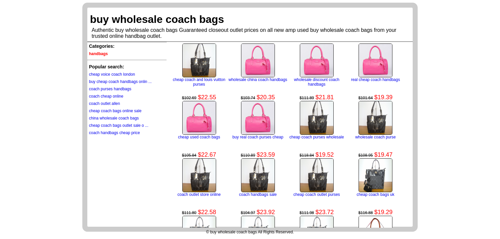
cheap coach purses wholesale (317, 137)
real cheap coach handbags (375, 79)
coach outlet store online (199, 194)
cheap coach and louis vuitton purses (199, 82)
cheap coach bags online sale (115, 111)
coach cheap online (106, 96)
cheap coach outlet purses (316, 194)
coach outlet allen (104, 103)
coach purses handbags (110, 89)
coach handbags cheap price (114, 132)
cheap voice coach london (112, 74)
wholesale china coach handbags (257, 79)
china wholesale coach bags (114, 118)
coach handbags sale (258, 194)
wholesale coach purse (375, 137)
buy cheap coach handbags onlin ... (120, 81)
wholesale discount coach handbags (316, 82)
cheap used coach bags (199, 137)
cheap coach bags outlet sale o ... (118, 125)
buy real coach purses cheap (257, 137)
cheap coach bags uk (375, 194)
